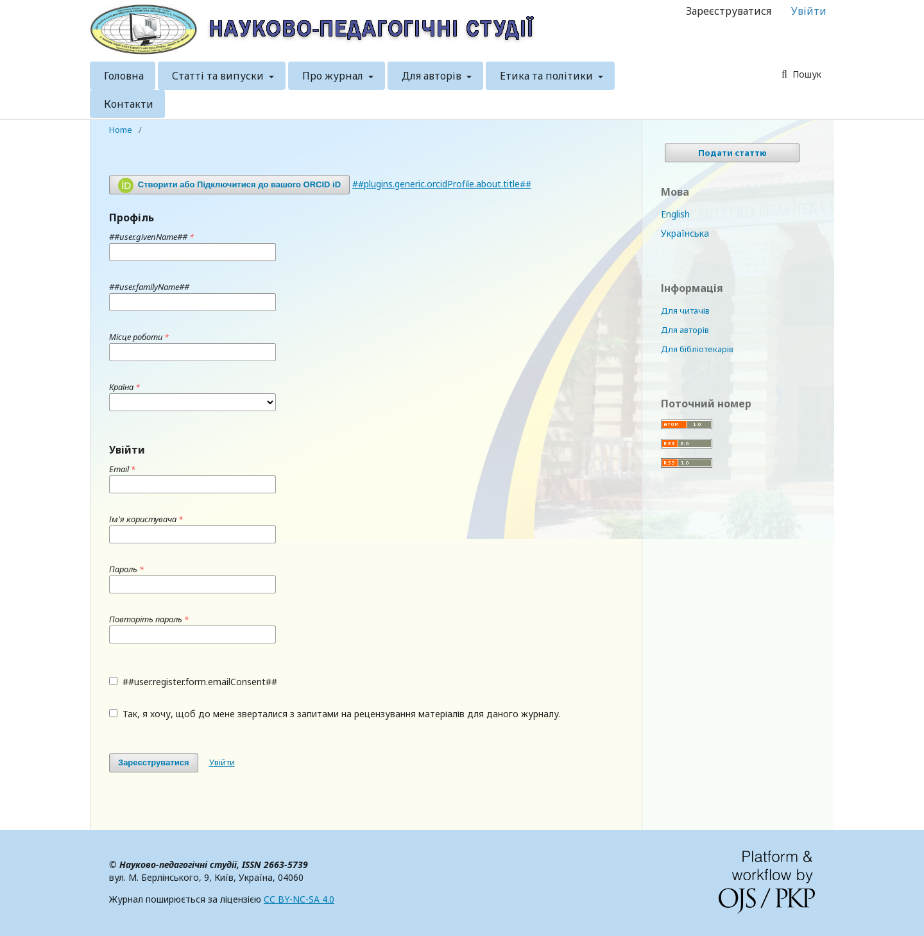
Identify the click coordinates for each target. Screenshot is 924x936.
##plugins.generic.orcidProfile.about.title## (441, 184)
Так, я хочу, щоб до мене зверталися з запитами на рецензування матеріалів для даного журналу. (335, 714)
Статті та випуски (219, 76)
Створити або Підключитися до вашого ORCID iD (229, 185)
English (675, 214)
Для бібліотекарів (697, 349)
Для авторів (433, 76)
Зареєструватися (728, 11)
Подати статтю (732, 152)
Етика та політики (547, 76)
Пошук (805, 74)
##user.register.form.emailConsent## (193, 682)
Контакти (128, 104)
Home (120, 129)
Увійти (808, 11)
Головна (124, 76)
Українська (685, 233)
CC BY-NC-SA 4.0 (299, 899)
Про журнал (334, 76)
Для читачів (685, 310)
